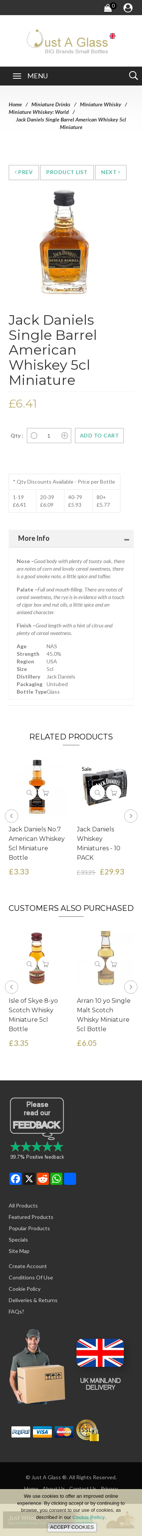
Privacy (109, 1488)
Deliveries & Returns (33, 1300)
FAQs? (16, 1311)
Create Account (28, 1266)
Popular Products (29, 1228)
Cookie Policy (25, 1288)
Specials (18, 1239)
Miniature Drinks (50, 104)
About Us (53, 1488)
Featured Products (31, 1217)
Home (15, 104)
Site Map (19, 1251)
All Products (23, 1205)
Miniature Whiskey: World (39, 112)
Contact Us (83, 1488)
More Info (34, 538)
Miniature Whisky (100, 104)
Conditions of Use (31, 1277)
